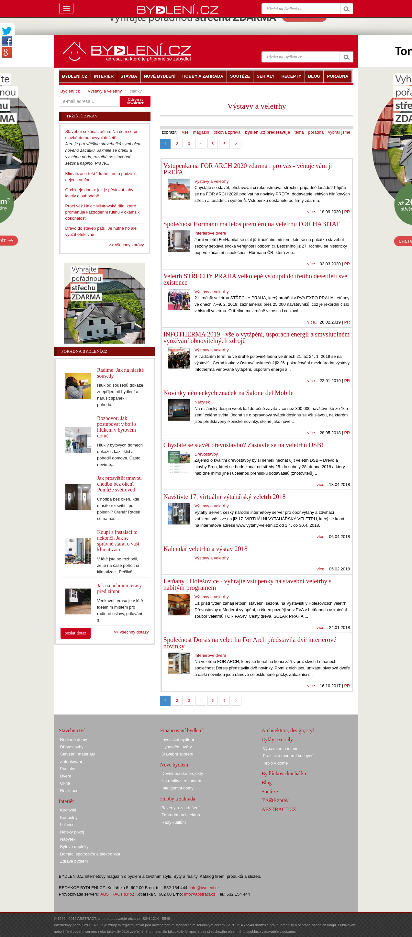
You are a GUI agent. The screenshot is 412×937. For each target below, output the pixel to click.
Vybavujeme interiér (281, 748)
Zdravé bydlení (74, 861)
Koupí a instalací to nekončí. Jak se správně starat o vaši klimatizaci (118, 540)
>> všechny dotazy (131, 632)
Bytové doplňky (74, 846)
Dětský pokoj (72, 832)
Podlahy (67, 768)
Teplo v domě (275, 763)
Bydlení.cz (70, 91)
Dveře (66, 776)
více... (312, 211)
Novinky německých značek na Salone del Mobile (228, 392)
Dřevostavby (206, 454)
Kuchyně (68, 810)
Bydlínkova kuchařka (284, 773)
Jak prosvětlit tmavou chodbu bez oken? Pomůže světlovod (119, 483)
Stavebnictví (72, 730)
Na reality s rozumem (181, 780)
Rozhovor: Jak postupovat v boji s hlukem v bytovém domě (116, 426)
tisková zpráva (227, 132)
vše (185, 132)
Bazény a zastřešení (180, 807)
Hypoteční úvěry (176, 746)
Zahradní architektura (181, 814)
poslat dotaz (75, 633)
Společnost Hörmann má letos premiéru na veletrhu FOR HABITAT (251, 223)
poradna (316, 132)
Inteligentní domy (177, 788)
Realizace (69, 790)
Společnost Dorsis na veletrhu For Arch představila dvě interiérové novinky (249, 643)
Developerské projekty (182, 773)
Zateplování (71, 761)
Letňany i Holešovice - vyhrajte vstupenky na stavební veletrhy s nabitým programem (247, 584)
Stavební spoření (177, 754)
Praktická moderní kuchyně (288, 755)
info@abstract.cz (200, 894)
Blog (267, 782)
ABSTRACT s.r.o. (116, 894)
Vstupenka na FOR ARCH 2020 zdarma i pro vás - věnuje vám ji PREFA (247, 169)
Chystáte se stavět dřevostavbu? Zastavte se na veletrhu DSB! (243, 444)
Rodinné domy (73, 739)
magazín (201, 132)
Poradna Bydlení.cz (84, 351)
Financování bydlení (181, 730)
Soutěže (270, 791)
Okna (65, 783)
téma (299, 132)
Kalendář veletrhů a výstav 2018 (205, 548)
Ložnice (67, 824)
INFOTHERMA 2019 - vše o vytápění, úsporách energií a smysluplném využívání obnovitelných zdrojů (256, 337)
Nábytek (202, 402)
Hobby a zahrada (177, 798)
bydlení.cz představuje (267, 132)
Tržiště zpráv (275, 800)
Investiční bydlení (177, 739)
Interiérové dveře (210, 233)
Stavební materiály (77, 754)
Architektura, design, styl (288, 730)
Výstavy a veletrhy (257, 106)
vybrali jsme (339, 132)
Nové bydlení (174, 764)
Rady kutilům (173, 822)
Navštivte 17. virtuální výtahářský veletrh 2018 (224, 496)
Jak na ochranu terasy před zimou (119, 588)
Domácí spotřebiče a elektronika (90, 854)
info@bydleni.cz (204, 887)
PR (347, 211)
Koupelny (69, 817)
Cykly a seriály (277, 739)
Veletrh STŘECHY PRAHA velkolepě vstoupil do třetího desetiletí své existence (255, 279)
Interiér (66, 801)
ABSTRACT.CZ (279, 809)
